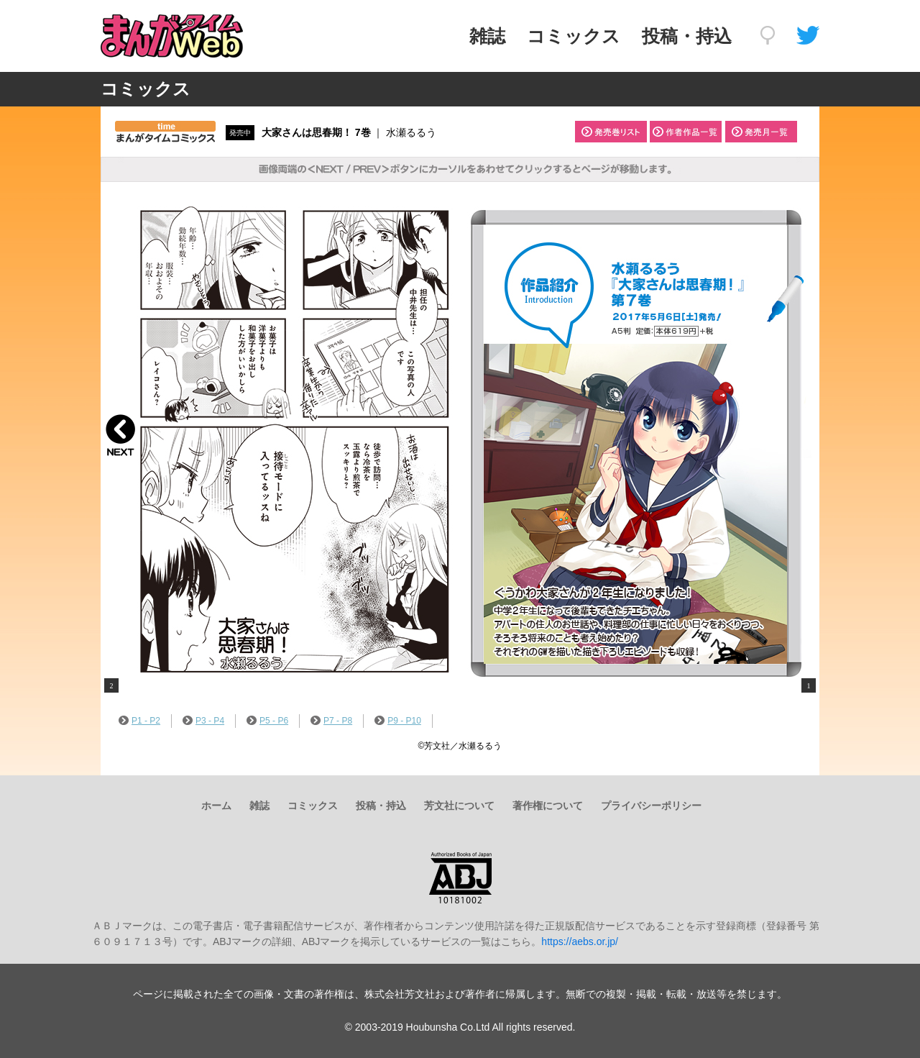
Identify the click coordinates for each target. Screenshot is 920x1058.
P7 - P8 (331, 721)
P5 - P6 (267, 721)
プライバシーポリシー (651, 805)
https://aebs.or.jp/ (579, 941)
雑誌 (487, 36)
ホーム (216, 805)
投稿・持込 (687, 36)
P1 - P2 (139, 721)
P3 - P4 (203, 721)
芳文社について (459, 805)
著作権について (547, 805)
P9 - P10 (397, 721)
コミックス (573, 36)
